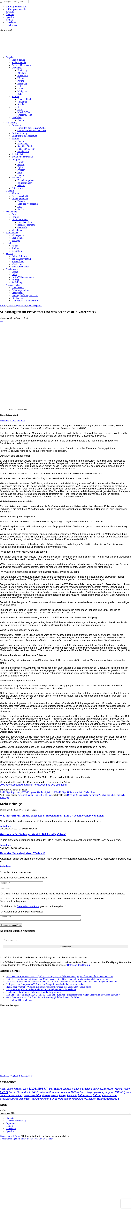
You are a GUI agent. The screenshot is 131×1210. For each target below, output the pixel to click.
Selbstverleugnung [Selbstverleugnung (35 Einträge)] (9, 1100)
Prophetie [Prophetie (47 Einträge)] (72, 1096)
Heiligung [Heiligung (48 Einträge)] (91, 1093)
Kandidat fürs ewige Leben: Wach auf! (22, 853)
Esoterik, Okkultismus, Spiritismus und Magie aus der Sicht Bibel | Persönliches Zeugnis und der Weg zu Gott (57, 980)
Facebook (4, 420)
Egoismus (15, 792)
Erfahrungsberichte (17, 305)
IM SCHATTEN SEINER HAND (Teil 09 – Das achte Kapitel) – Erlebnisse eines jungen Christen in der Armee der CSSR (63, 995)
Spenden (10, 1132)
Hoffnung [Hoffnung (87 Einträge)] (119, 1093)
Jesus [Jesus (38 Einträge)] (3, 1096)
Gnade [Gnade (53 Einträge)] (52, 1093)
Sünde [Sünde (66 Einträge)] (53, 1099)
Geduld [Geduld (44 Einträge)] (12, 1093)
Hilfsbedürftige (59, 792)
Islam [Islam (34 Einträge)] (128, 1093)
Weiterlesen (5, 826)
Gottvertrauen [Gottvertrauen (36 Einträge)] (63, 1093)
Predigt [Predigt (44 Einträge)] (62, 1096)
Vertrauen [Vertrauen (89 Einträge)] (90, 1099)
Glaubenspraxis (34, 305)
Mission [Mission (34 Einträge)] (54, 1096)
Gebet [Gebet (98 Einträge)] (4, 1093)
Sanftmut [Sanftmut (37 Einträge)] (106, 1096)
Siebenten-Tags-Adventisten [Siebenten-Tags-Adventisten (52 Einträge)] (33, 1099)
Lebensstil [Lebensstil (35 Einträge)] (29, 1096)
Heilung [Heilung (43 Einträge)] (100, 1093)
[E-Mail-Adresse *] (65, 941)
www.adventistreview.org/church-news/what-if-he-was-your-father (33, 784)
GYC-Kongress (29, 792)
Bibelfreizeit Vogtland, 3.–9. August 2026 (16, 1077)
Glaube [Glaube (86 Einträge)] (35, 1093)
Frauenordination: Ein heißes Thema (34, 795)
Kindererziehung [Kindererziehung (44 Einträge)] (14, 1096)
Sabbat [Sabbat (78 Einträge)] (97, 1096)
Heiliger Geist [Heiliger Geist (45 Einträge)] (78, 1093)
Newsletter (11, 1129)
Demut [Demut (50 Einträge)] (77, 1089)
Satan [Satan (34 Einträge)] (114, 1096)
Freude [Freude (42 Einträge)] (126, 1089)
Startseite (10, 1119)
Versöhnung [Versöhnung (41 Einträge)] (77, 1099)
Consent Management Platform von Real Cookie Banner (26, 1139)
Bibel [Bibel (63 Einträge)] (26, 1089)
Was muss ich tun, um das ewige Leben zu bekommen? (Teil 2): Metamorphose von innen (52, 815)
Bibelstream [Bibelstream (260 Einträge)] (38, 1089)
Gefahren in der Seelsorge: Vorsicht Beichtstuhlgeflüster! (33, 834)
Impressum (11, 1124)
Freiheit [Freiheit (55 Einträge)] (118, 1089)
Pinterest (21, 420)
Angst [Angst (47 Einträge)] (3, 1089)
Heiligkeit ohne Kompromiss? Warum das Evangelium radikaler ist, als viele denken (45, 985)
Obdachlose (89, 792)
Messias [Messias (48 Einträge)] (46, 1096)
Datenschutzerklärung (28, 906)
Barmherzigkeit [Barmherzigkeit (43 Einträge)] (14, 1089)
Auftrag (3, 305)
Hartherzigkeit (44, 792)
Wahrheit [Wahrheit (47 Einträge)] (102, 1099)
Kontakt (9, 1127)
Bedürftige (5, 792)
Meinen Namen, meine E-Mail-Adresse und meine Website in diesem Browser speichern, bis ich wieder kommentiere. (64, 893)
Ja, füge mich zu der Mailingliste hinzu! (22, 911)
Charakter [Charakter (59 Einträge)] (68, 1089)
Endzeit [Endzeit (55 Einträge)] (86, 1089)
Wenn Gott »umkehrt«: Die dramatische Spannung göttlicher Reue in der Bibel (42, 998)
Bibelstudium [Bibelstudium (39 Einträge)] (55, 1089)
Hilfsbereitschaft (75, 792)
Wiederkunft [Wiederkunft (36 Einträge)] (113, 1099)
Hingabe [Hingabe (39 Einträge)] (109, 1093)
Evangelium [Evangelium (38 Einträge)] (107, 1089)
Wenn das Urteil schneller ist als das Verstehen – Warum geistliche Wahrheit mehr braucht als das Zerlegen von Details (61, 982)
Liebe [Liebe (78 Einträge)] (37, 1096)
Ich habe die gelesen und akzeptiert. (33, 906)
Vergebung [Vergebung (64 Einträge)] (64, 1099)
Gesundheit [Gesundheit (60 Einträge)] (23, 1093)
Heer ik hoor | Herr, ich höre (19, 1001)
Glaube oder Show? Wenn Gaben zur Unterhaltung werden (33, 993)
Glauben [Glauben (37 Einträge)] (44, 1093)
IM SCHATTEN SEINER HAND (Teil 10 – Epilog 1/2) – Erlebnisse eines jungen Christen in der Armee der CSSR (59, 977)
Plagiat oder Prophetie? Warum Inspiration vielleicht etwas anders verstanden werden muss (48, 987)
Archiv (3, 1111)
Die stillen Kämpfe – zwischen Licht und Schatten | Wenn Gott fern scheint (41, 990)
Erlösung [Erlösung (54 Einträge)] (96, 1089)
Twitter (13, 420)
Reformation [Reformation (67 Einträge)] (85, 1096)
